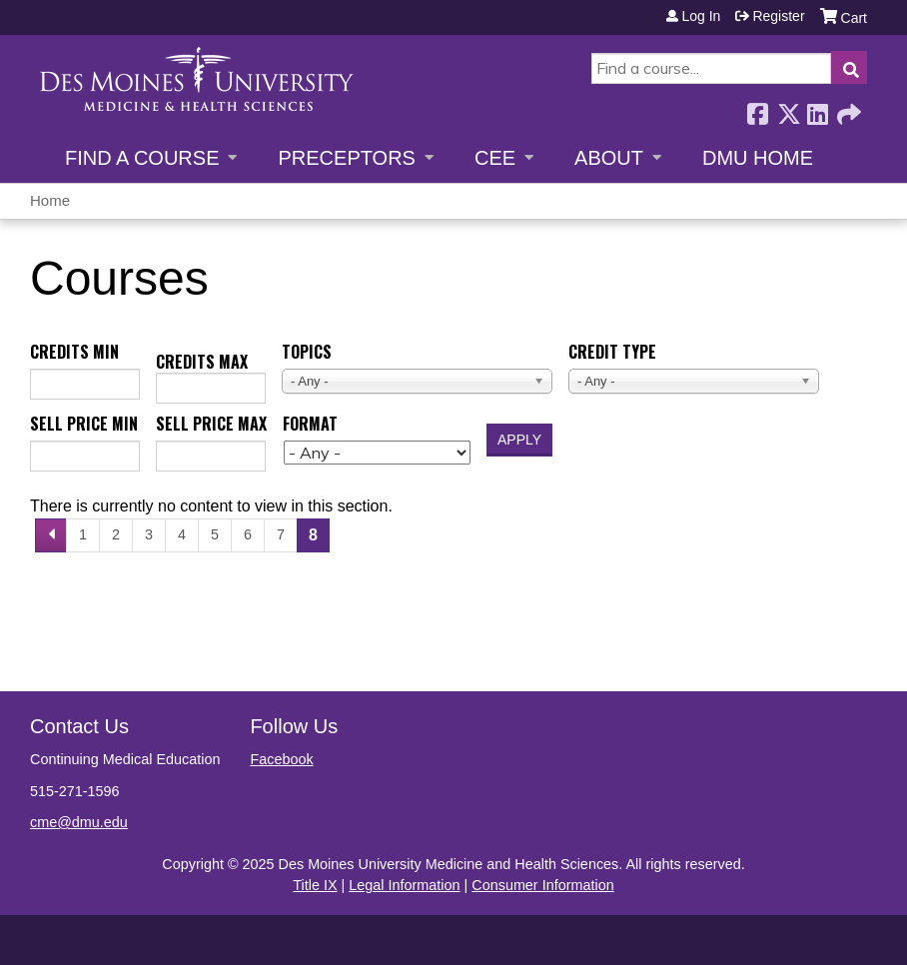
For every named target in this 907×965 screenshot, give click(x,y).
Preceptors (346, 158)
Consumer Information (542, 885)
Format (310, 424)
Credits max (202, 362)
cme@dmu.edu (79, 822)
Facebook (757, 108)
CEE (494, 158)
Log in (700, 16)
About (608, 158)
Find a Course (142, 158)
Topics (307, 352)
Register (778, 16)
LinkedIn (817, 108)
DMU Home (757, 158)
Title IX (315, 885)
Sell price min (84, 424)
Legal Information (404, 885)
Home (50, 200)
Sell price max (211, 424)
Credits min (74, 352)
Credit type (612, 352)
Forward (847, 108)
